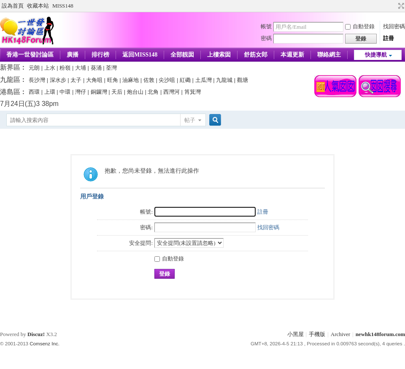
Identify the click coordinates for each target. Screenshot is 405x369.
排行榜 (100, 55)
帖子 (189, 120)
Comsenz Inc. (44, 343)
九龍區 (10, 79)
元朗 (34, 68)
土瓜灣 (203, 80)
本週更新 (292, 55)
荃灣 (111, 68)
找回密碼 (394, 26)
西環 (34, 92)
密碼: (146, 227)
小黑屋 (295, 334)
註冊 (388, 38)
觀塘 (242, 80)
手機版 (317, 334)
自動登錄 (360, 26)
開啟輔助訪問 (393, 6)
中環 (64, 92)
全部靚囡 (182, 55)
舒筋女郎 (255, 55)
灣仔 (80, 92)
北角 (153, 92)
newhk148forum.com (380, 334)
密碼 (266, 38)
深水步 (58, 80)
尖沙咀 (167, 80)
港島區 (10, 91)
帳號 (266, 26)
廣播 (72, 55)
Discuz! (36, 334)
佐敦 (148, 80)
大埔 (80, 68)
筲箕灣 (192, 92)
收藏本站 (38, 6)
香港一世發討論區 (30, 55)
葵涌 (96, 68)
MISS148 (62, 6)
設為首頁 (13, 6)
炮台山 (135, 92)
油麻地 (130, 80)
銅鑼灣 (99, 92)
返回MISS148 (139, 55)
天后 (116, 92)
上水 (49, 68)
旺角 (112, 80)
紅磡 (185, 80)
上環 (49, 92)
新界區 (10, 67)
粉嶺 (64, 68)
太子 (75, 80)
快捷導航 (376, 55)
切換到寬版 (400, 6)
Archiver (340, 334)
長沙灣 (37, 80)
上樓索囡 (219, 55)
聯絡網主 (329, 55)
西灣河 (171, 92)
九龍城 (224, 80)
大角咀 (94, 80)
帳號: (146, 212)
